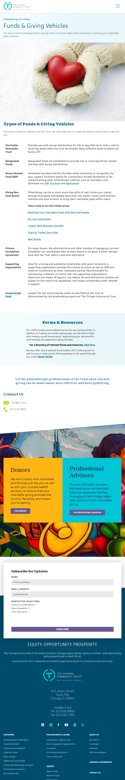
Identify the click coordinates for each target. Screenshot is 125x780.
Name (14, 577)
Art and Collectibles (39, 219)
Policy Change (9, 756)
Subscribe (62, 629)
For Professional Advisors (87, 512)
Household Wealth (11, 744)
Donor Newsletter (19, 608)
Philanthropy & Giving (58, 734)
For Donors (20, 511)
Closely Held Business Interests (45, 225)
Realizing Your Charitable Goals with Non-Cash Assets (58, 212)
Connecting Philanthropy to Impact (18, 765)
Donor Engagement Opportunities (61, 744)
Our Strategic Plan (11, 773)
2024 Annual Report (97, 752)
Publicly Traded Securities (43, 232)
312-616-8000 (15, 409)
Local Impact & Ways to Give (59, 740)
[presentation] (29, 620)
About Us (94, 734)
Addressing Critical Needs (14, 761)
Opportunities (52, 771)
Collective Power (11, 752)
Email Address (20, 589)
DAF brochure (52, 183)
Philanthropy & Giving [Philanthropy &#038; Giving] (17, 19)
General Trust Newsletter (23, 605)
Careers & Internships (100, 762)
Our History (94, 740)
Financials (93, 748)
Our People (94, 744)
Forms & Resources (54, 756)
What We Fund (53, 775)
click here (89, 344)
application (72, 183)
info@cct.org (15, 403)
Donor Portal (45, 356)
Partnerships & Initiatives (14, 769)
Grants (50, 766)
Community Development (15, 748)
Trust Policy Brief (19, 612)
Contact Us (95, 772)
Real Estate (34, 239)
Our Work (9, 734)
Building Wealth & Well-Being (16, 740)
